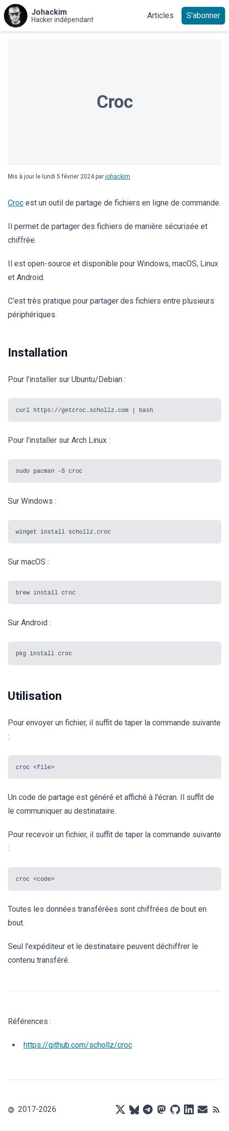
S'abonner (203, 15)
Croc (15, 202)
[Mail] (202, 1109)
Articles (160, 15)
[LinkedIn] (189, 1109)
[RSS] (216, 1109)
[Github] (175, 1109)
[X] (120, 1109)
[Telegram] (148, 1109)
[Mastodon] (161, 1109)
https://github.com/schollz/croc (77, 1045)
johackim (117, 176)
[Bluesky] (134, 1109)
